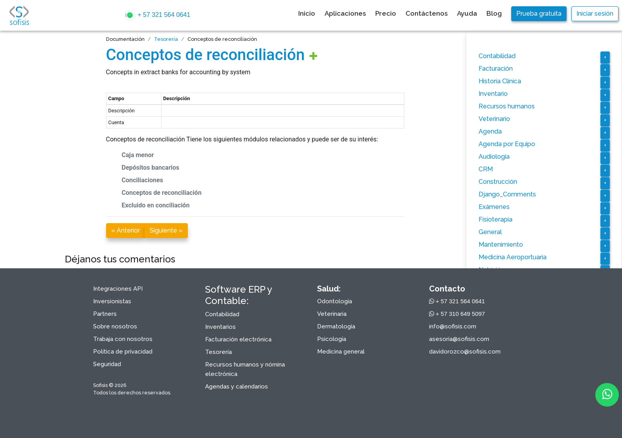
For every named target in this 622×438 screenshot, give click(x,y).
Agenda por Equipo (507, 144)
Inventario (493, 93)
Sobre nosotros (115, 326)
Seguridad (107, 364)
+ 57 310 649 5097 (457, 313)
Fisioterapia (495, 219)
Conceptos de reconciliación (205, 55)
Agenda (490, 131)
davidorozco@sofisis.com (465, 351)
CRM (486, 169)
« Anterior (125, 230)
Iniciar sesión (594, 13)
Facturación (496, 68)
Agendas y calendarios (236, 386)
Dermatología (336, 326)
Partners (105, 313)
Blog (494, 13)
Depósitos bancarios (151, 167)
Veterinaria (332, 313)
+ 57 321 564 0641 (157, 15)
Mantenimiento (501, 244)
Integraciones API (118, 288)
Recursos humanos (507, 106)
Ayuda (467, 13)
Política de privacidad (122, 351)
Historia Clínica (500, 81)
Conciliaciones (142, 180)
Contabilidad (497, 56)
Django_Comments (507, 194)
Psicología (331, 339)
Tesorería (166, 39)
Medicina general (341, 351)
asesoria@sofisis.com (459, 339)
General (490, 232)
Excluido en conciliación (156, 205)
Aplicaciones (345, 13)
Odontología (334, 301)
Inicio (306, 13)
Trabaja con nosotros (122, 339)
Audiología (494, 156)
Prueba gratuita (538, 13)
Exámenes (494, 207)
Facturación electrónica (238, 339)
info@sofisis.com (452, 326)
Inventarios (220, 326)
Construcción (498, 181)
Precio (385, 13)
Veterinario (494, 119)
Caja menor (138, 155)
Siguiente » (166, 230)
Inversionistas (112, 301)
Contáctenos (426, 13)
